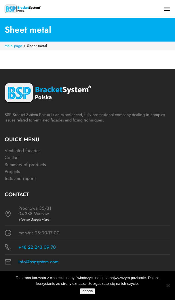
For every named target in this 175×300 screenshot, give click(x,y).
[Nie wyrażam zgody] (168, 285)
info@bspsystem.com (38, 261)
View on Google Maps (33, 219)
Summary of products (25, 164)
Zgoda (87, 291)
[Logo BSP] (23, 9)
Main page (13, 45)
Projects (12, 171)
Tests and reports (20, 178)
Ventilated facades (22, 150)
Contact (12, 157)
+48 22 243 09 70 (37, 247)
